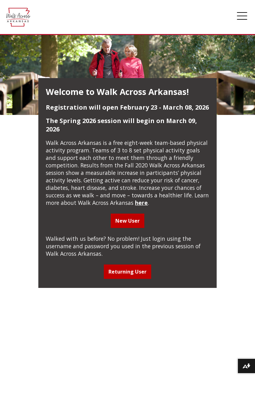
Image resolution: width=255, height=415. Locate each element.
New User (127, 220)
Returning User (127, 271)
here (141, 202)
